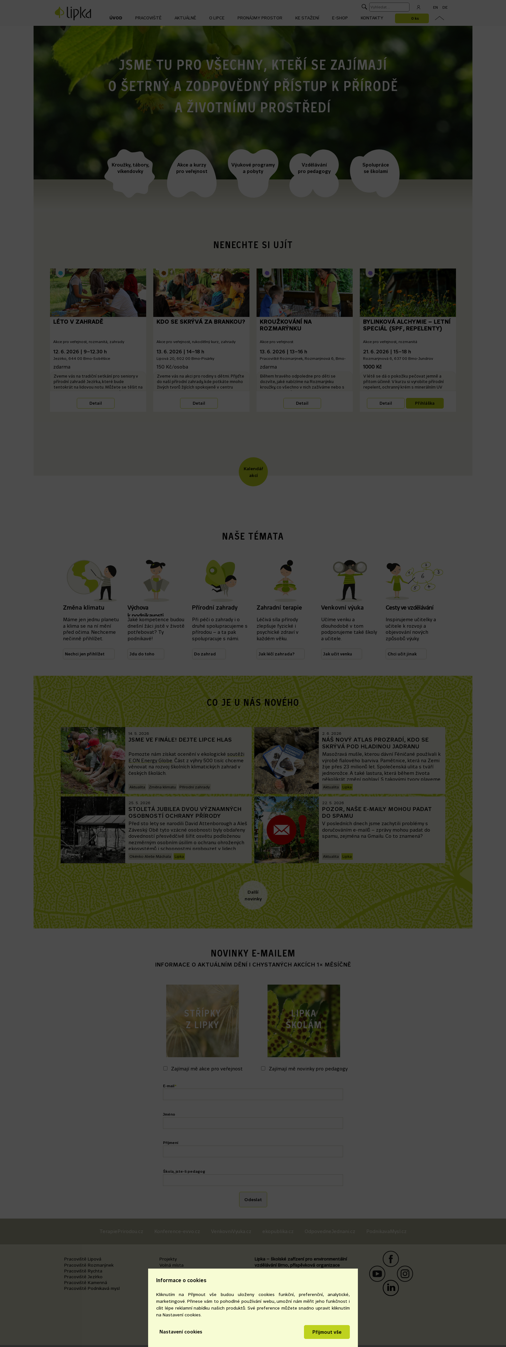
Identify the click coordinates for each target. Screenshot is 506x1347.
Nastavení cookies (180, 1331)
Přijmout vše (326, 1332)
